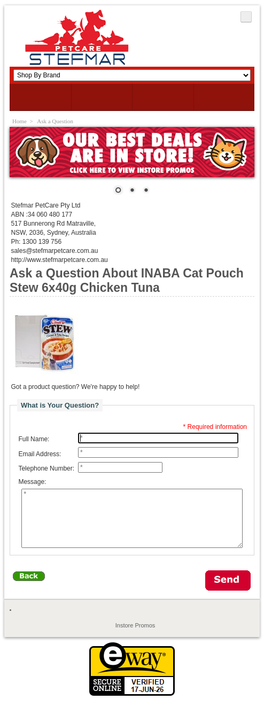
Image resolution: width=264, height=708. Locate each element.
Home (19, 121)
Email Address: (39, 454)
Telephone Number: (46, 468)
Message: (32, 482)
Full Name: (33, 439)
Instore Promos (135, 636)
